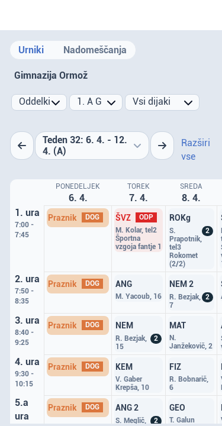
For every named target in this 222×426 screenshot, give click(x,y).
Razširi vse (195, 149)
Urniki (31, 50)
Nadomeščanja (95, 50)
